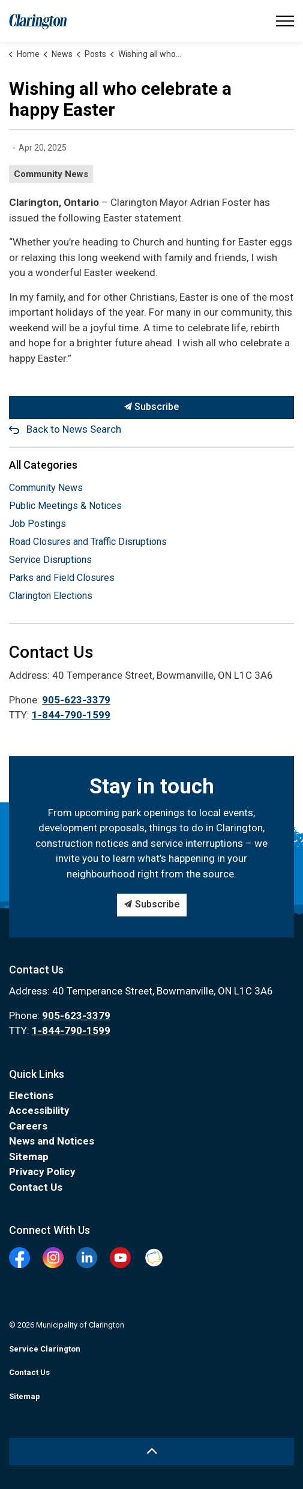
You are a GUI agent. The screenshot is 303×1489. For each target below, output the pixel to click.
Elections (31, 1095)
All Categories (43, 465)
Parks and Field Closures (62, 577)
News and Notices (51, 1141)
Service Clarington (44, 1348)
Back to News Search (73, 429)
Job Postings (37, 523)
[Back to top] (151, 1451)
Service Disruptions (50, 559)
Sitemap (29, 1157)
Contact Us (35, 1187)
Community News (51, 174)
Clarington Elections (50, 595)
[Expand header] (285, 21)
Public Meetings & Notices (65, 505)
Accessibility (39, 1110)
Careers (28, 1126)
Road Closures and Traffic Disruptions (88, 541)
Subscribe (151, 407)
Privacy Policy (42, 1172)
